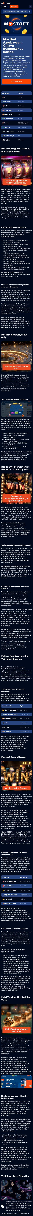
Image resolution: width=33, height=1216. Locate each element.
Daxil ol (4, 6)
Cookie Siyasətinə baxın (9, 1214)
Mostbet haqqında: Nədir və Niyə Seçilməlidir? (15, 11)
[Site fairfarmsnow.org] (6, 3)
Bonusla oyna (16, 81)
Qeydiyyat (14, 6)
